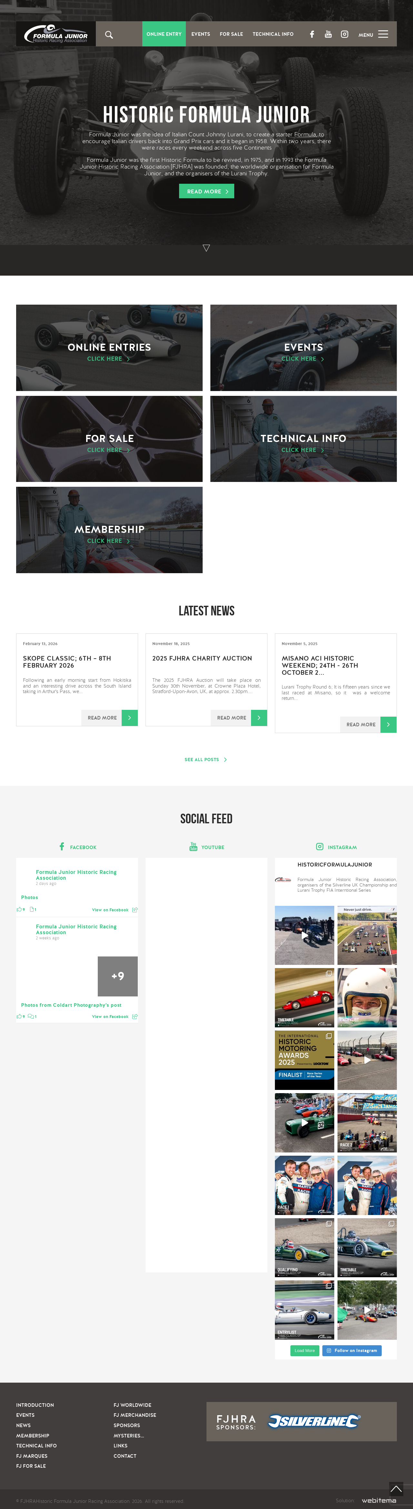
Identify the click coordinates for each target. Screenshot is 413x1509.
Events (200, 34)
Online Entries (109, 352)
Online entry (164, 34)
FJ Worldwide (132, 1405)
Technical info (303, 443)
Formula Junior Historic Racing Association (76, 875)
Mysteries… (129, 1436)
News (23, 1425)
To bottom (206, 248)
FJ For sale (31, 1466)
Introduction (35, 1405)
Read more (204, 191)
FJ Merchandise (135, 1415)
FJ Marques (31, 1456)
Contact (125, 1456)
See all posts (202, 760)
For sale (109, 443)
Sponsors (127, 1425)
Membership (109, 534)
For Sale (231, 34)
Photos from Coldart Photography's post (71, 1005)
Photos (29, 898)
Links (120, 1446)
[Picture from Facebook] (36, 976)
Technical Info (273, 34)
